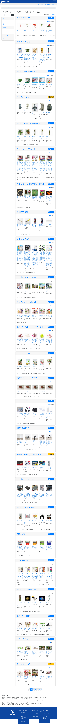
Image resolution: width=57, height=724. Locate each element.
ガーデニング (5, 21)
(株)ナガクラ (22, 534)
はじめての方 (40, 4)
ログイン (54, 4)
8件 (49, 619)
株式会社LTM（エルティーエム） (31, 454)
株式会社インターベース (27, 589)
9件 (50, 537)
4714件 (48, 21)
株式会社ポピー (23, 18)
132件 (49, 127)
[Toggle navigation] (54, 1)
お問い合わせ (23, 717)
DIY (3, 23)
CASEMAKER (22, 560)
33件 (50, 381)
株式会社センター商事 (26, 277)
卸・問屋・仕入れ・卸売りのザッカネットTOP (12, 8)
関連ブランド (5, 27)
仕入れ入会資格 (35, 716)
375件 (49, 100)
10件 (50, 511)
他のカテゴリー (6, 35)
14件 (49, 483)
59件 (50, 357)
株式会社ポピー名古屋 (26, 302)
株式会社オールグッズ (26, 479)
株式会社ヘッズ (23, 664)
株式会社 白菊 (23, 616)
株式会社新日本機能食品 (27, 71)
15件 (50, 458)
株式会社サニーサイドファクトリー (32, 327)
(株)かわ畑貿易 (23, 428)
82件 (50, 242)
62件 (50, 330)
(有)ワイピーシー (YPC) (27, 378)
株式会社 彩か (23, 97)
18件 (50, 431)
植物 (4, 24)
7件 (50, 642)
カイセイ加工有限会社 (26, 149)
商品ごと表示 (52, 14)
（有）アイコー (23, 639)
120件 (49, 152)
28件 (49, 404)
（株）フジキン (23, 401)
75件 (50, 305)
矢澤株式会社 (22, 212)
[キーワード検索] (8, 15)
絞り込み (5, 18)
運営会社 (23, 721)
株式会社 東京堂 (23, 41)
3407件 (48, 45)
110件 (49, 187)
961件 (48, 75)
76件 (50, 281)
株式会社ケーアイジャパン (28, 123)
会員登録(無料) (47, 4)
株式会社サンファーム (26, 507)
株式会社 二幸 (23, 353)
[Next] (42, 689)
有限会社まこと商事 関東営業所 (30, 184)
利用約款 (44, 718)
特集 (4, 38)
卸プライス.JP (23, 239)
